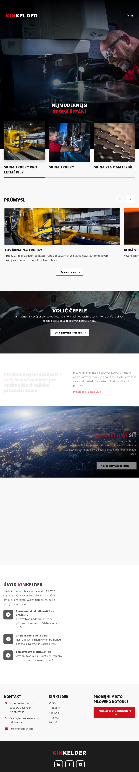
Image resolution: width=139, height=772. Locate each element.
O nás (52, 747)
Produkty (54, 752)
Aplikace (54, 757)
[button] (130, 199)
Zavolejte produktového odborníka (24, 765)
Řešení (53, 767)
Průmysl (54, 762)
